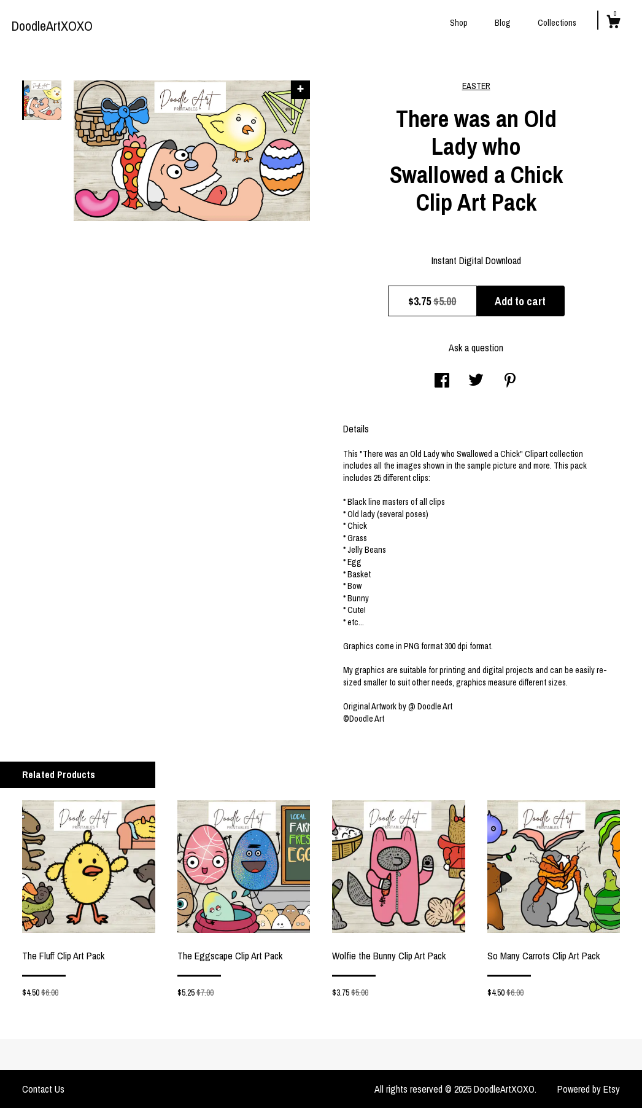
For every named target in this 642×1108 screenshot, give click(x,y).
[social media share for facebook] (442, 381)
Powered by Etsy (588, 1089)
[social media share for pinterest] (510, 381)
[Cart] (613, 23)
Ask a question (476, 347)
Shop (459, 22)
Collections (557, 22)
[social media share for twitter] (476, 381)
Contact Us (43, 1089)
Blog (503, 22)
